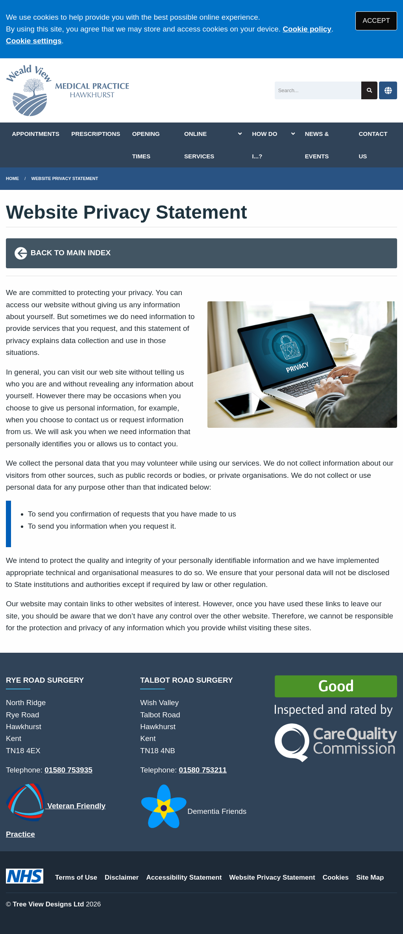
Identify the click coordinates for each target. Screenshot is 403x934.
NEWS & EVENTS (317, 145)
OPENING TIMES (146, 145)
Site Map (370, 877)
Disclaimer (122, 877)
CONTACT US (373, 145)
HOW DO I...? (264, 145)
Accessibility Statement (184, 877)
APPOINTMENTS (35, 133)
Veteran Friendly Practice (55, 811)
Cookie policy (307, 29)
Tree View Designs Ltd (48, 904)
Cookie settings (33, 41)
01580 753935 (68, 770)
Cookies (336, 877)
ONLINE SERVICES (199, 145)
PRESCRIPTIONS (95, 133)
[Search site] (369, 90)
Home (12, 178)
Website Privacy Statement (64, 178)
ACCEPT (376, 20)
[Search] (318, 90)
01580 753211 (203, 770)
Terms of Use (76, 877)
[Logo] (67, 90)
